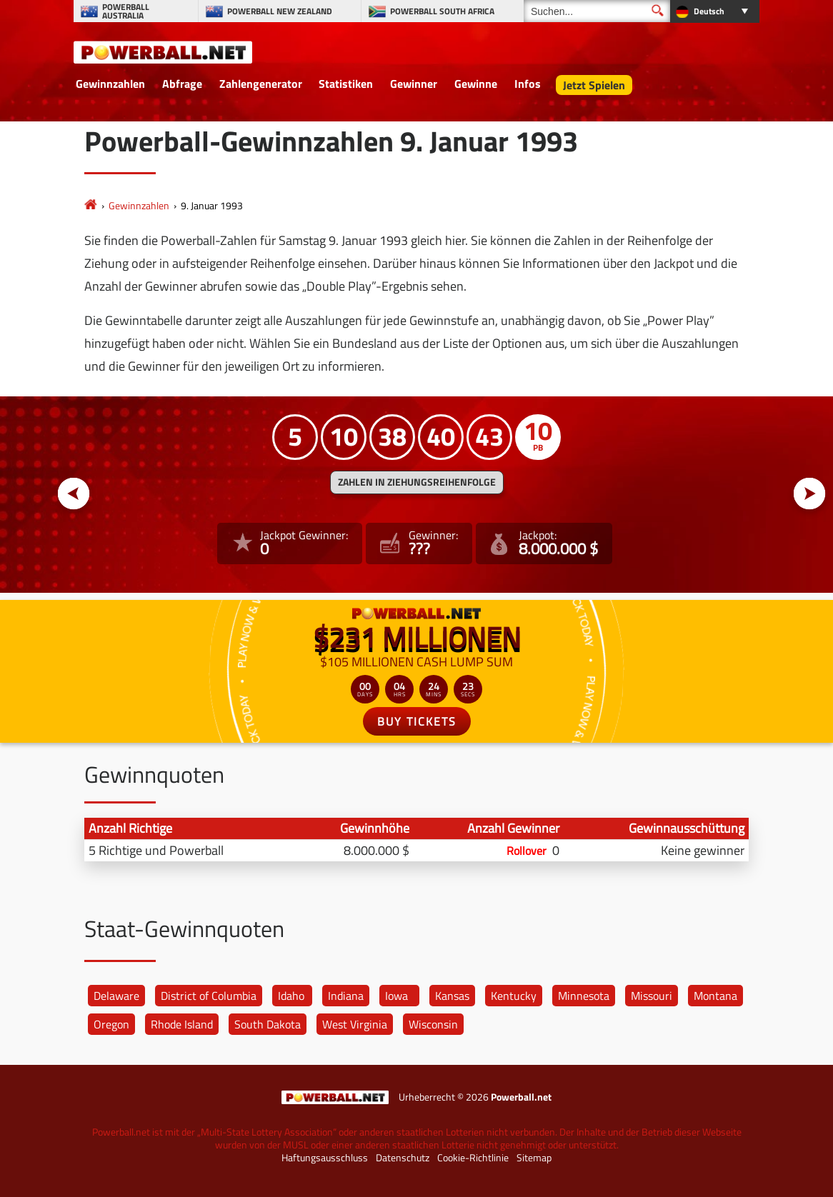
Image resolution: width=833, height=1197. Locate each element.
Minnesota (583, 995)
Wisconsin (433, 1024)
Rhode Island (182, 1024)
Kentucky (514, 995)
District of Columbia (208, 995)
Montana (715, 995)
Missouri (651, 995)
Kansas (452, 995)
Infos (527, 83)
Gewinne (475, 83)
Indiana (346, 995)
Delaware (116, 995)
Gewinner (413, 83)
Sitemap (534, 1157)
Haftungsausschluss (324, 1157)
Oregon (111, 1024)
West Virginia (354, 1024)
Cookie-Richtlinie (473, 1157)
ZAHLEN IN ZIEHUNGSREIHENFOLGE (417, 482)
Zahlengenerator (260, 83)
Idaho (291, 995)
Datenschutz (402, 1157)
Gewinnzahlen (110, 83)
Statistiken (346, 83)
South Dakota (267, 1024)
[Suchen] (597, 11)
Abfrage (182, 83)
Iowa (396, 995)
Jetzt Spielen (594, 85)
